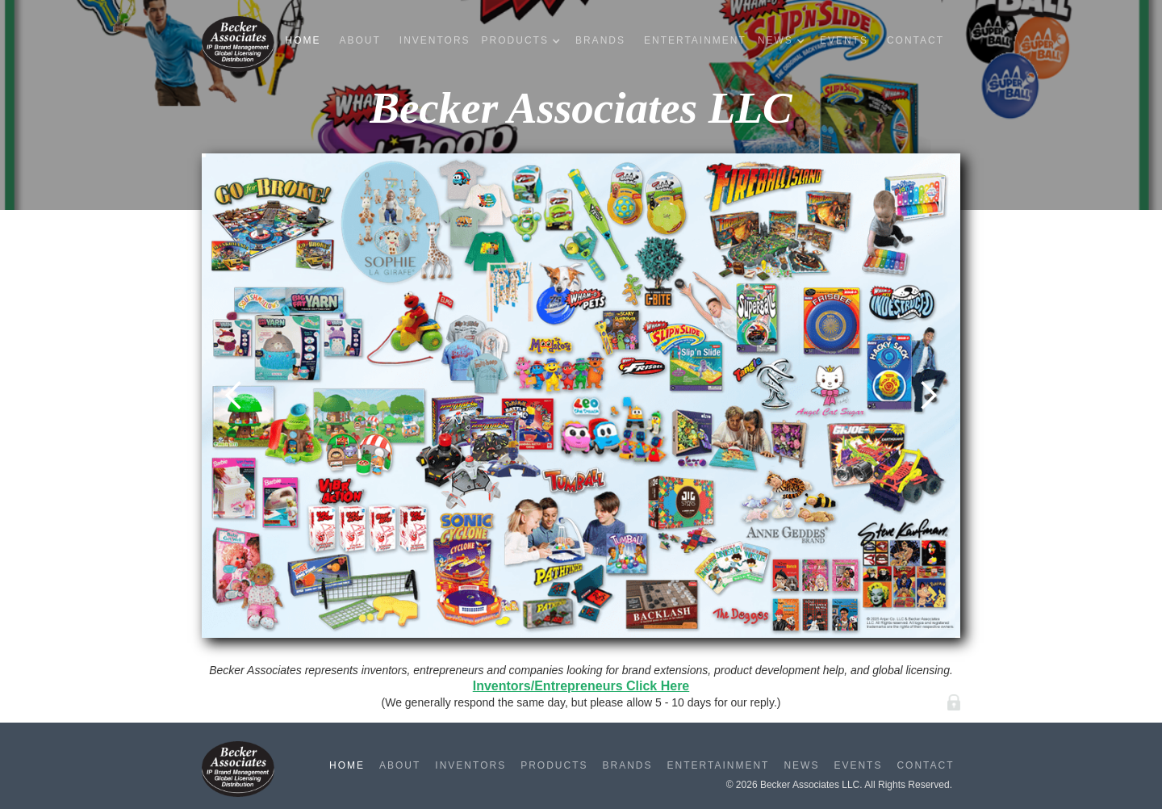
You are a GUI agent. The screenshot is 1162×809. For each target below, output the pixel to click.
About (359, 40)
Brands (600, 40)
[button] (525, 41)
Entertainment (695, 40)
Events (844, 40)
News (801, 765)
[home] (238, 44)
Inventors (434, 40)
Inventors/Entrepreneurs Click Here (581, 686)
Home (302, 40)
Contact (915, 40)
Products (553, 765)
